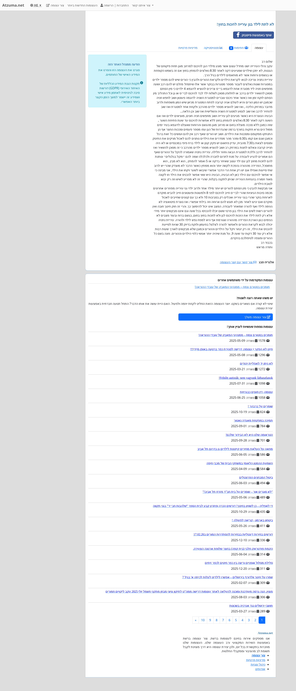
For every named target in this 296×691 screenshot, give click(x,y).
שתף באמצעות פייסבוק (252, 35)
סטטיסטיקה (213, 48)
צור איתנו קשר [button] (141, 5)
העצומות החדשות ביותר (82, 5)
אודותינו (260, 669)
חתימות (238, 48)
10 (202, 620)
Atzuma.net (13, 5)
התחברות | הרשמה (114, 5)
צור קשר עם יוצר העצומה (238, 262)
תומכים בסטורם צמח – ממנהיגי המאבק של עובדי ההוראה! (232, 287)
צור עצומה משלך (257, 317)
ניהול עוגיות (258, 664)
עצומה (259, 48)
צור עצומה (55, 5)
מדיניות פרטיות (187, 48)
